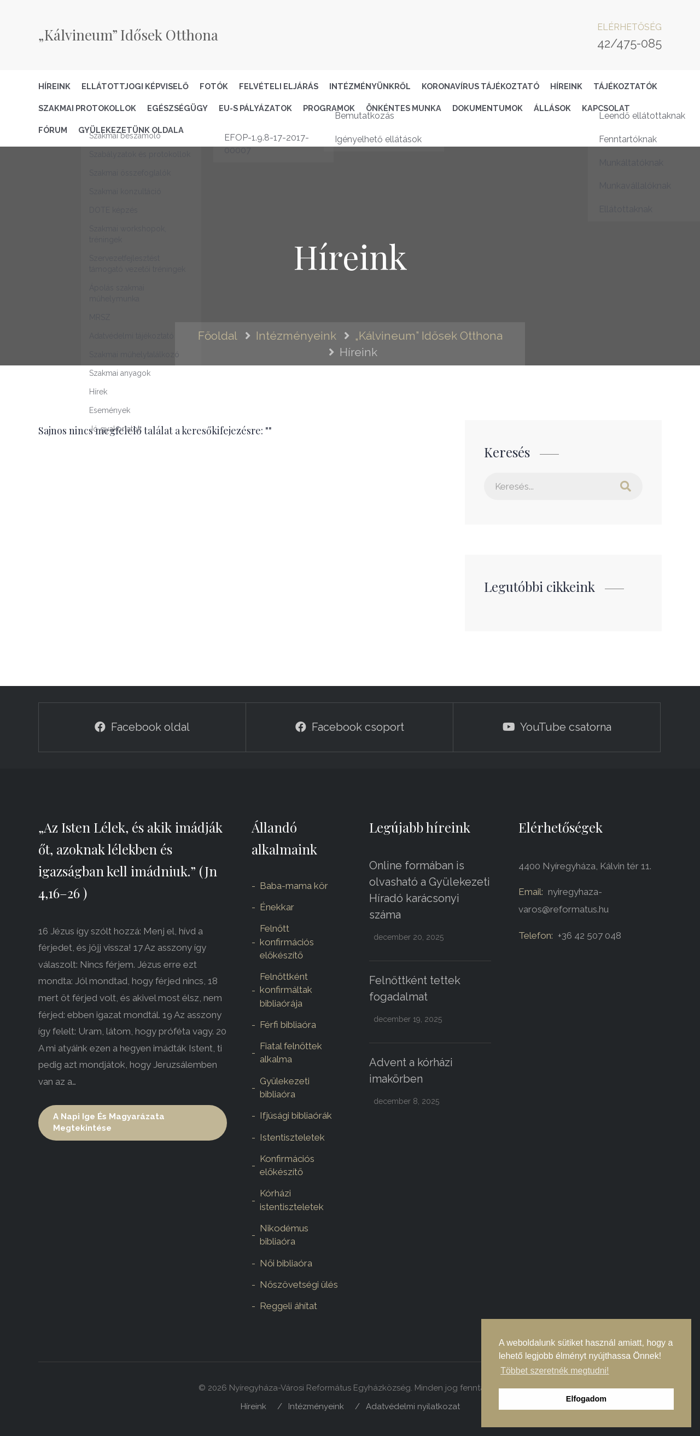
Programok (329, 108)
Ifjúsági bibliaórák (296, 1115)
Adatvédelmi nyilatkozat (413, 1406)
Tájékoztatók (625, 86)
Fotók (214, 86)
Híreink (54, 86)
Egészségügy (177, 108)
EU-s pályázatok (255, 108)
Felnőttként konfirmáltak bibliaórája (286, 990)
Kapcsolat (606, 108)
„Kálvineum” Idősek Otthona (128, 34)
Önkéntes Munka (403, 108)
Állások (552, 108)
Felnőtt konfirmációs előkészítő (287, 942)
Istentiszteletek (292, 1137)
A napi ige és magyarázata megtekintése (109, 1122)
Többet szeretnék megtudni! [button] (554, 1370)
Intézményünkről (370, 86)
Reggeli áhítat (288, 1305)
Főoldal (217, 335)
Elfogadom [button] (586, 1398)
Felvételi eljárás (278, 86)
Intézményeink (296, 335)
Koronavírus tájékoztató (480, 86)
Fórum (52, 130)
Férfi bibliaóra (288, 1024)
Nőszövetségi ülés (299, 1284)
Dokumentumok (487, 108)
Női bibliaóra (286, 1263)
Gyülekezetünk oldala (131, 130)
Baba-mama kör (294, 885)
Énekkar (277, 907)
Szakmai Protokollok (87, 108)
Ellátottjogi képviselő (135, 86)
